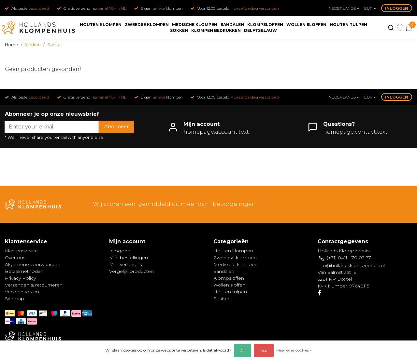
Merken (33, 44)
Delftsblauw (260, 30)
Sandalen (232, 24)
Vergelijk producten (131, 271)
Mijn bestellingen (128, 257)
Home (11, 44)
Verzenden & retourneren (34, 285)
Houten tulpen (348, 24)
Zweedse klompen (147, 24)
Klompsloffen (265, 24)
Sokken (179, 30)
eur (370, 8)
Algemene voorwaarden (32, 264)
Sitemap (14, 298)
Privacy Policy (20, 278)
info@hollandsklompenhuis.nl (351, 265)
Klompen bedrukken (216, 30)
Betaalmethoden (24, 271)
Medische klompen (194, 24)
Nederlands (344, 8)
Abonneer (116, 126)
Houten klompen (101, 24)
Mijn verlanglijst (126, 264)
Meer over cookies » (294, 350)
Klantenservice (21, 251)
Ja (242, 350)
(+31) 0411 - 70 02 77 (349, 257)
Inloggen (396, 8)
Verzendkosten (22, 292)
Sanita (54, 44)
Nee (263, 350)
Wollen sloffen (306, 24)
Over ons (15, 257)
